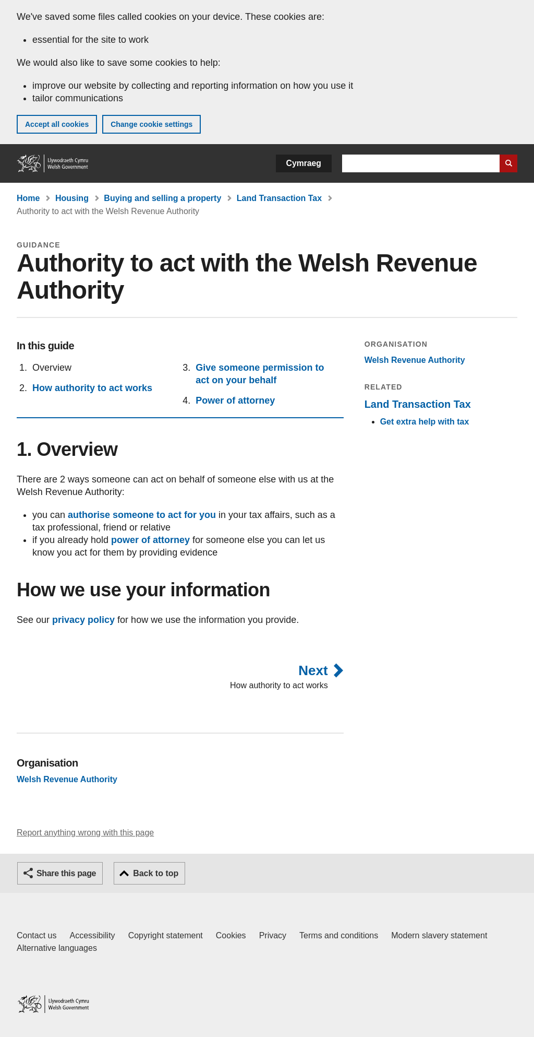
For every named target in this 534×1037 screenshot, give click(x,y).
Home (28, 198)
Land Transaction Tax (279, 198)
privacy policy (83, 620)
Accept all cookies (57, 124)
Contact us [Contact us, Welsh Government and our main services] (36, 935)
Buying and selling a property (162, 198)
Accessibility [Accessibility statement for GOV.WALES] (92, 935)
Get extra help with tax (424, 421)
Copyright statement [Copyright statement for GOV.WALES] (165, 935)
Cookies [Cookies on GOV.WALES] (231, 935)
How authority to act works (92, 388)
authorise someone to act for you (142, 515)
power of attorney (150, 540)
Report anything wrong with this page (85, 832)
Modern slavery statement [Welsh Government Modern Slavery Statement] (439, 935)
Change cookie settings (151, 124)
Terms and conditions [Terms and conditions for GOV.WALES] (338, 935)
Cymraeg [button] (303, 163)
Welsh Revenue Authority (415, 360)
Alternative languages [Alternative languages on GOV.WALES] (57, 948)
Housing (72, 198)
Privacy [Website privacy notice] (272, 935)
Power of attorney (235, 400)
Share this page (66, 873)
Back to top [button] (155, 873)
